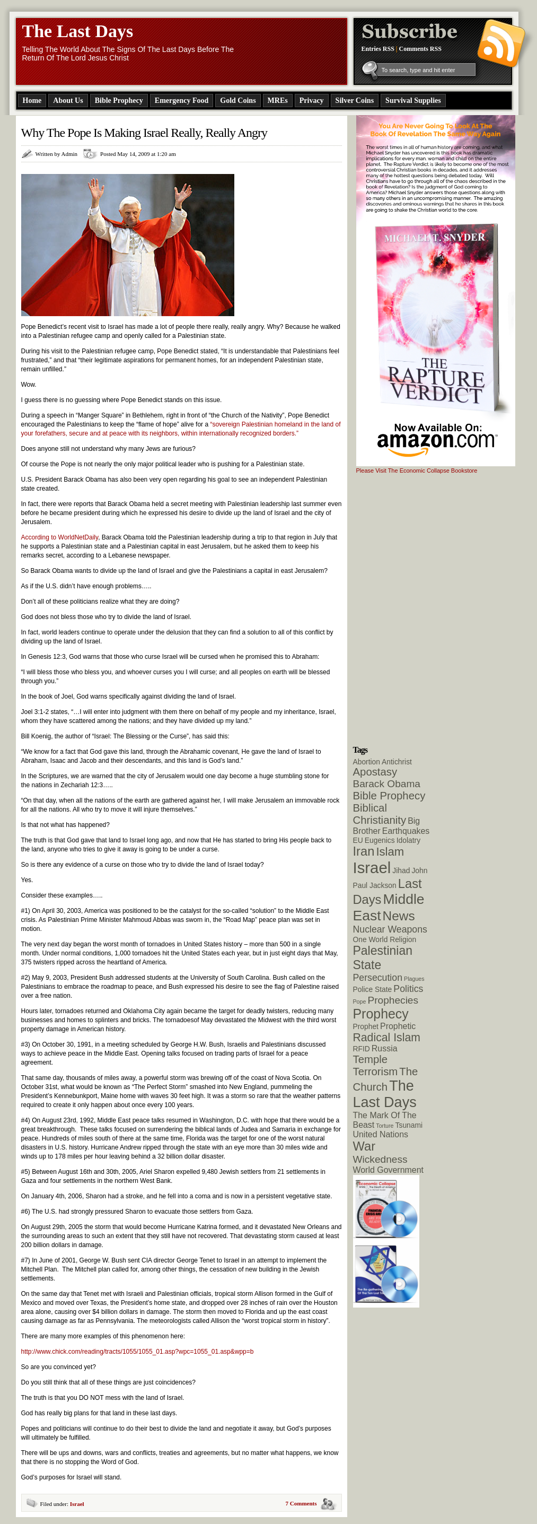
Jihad (401, 870)
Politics (408, 988)
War (364, 1146)
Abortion (367, 761)
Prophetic (398, 1026)
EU (358, 840)
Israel (77, 1504)
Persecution (378, 977)
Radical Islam (386, 1037)
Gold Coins (238, 100)
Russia (385, 1048)
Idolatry (408, 840)
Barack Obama (386, 783)
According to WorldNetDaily (60, 537)
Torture (384, 1125)
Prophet (365, 1026)
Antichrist (397, 761)
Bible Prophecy (119, 100)
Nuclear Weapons (390, 929)
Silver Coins (355, 100)
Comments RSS (420, 49)
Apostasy (375, 772)
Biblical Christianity (380, 814)
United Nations (381, 1134)
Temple (370, 1059)
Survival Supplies (413, 100)
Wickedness (380, 1159)
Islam (390, 851)
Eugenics (380, 840)
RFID (361, 1048)
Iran (364, 851)
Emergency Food (181, 100)
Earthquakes (406, 830)
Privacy (312, 100)
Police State (372, 989)
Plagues (414, 979)
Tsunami (409, 1125)
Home (32, 100)
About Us (68, 100)
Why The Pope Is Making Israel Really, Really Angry (144, 133)
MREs (278, 100)
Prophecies (392, 1000)
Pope (359, 1001)
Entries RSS (378, 49)
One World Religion (385, 939)
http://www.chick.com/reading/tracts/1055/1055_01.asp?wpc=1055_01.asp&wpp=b (137, 1351)
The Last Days (78, 31)
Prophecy (381, 1013)
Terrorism (375, 1071)
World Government (388, 1169)
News (399, 916)
